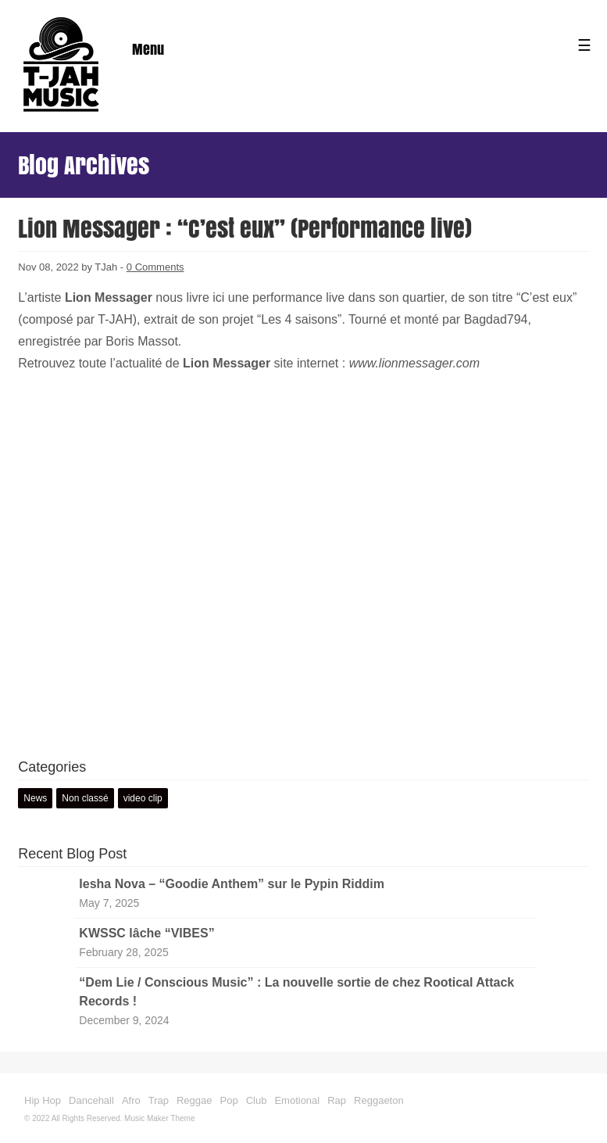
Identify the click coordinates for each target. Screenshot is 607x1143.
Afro (131, 1100)
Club (256, 1100)
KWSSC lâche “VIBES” (146, 933)
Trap (158, 1100)
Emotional (297, 1100)
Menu (148, 49)
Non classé (85, 798)
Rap (336, 1100)
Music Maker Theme (159, 1118)
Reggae (194, 1100)
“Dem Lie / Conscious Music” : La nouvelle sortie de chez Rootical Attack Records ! (296, 992)
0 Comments (155, 267)
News (35, 798)
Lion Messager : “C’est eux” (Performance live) (245, 228)
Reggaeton (379, 1100)
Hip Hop (42, 1100)
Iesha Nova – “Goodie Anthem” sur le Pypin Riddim (231, 883)
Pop (229, 1100)
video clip (142, 798)
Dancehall (91, 1100)
